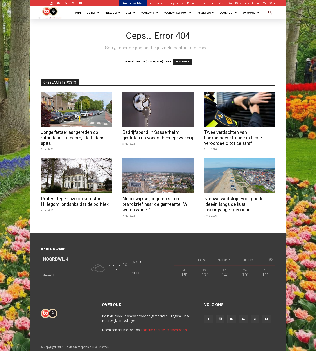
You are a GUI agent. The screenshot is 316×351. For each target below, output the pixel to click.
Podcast (207, 3)
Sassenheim (205, 12)
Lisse (130, 12)
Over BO (234, 3)
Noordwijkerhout (177, 12)
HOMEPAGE (182, 61)
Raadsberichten (132, 3)
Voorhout (228, 12)
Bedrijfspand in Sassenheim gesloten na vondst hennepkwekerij (157, 135)
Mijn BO (269, 3)
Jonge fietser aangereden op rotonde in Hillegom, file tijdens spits (72, 138)
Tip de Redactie (158, 3)
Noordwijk (149, 12)
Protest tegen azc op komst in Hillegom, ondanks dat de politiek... (76, 201)
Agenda (177, 3)
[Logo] (52, 13)
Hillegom (112, 12)
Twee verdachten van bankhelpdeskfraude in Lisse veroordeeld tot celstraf (233, 138)
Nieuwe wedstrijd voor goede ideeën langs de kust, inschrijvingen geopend (234, 204)
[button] (270, 13)
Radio (192, 3)
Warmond (251, 12)
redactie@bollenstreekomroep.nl (164, 330)
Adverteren (252, 3)
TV (220, 3)
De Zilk (93, 12)
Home (77, 12)
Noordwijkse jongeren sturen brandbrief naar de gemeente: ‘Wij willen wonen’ (156, 204)
